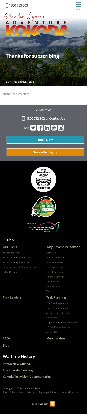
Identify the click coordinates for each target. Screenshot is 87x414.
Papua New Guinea (16, 364)
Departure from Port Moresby (61, 322)
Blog (26, 128)
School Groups (10, 272)
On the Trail (52, 317)
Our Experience (54, 267)
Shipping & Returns (48, 392)
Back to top (43, 110)
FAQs (6, 338)
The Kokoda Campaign (19, 370)
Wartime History (19, 356)
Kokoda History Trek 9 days (16, 262)
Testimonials (52, 281)
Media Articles (53, 286)
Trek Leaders (12, 297)
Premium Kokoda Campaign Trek (19, 267)
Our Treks (10, 247)
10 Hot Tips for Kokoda (58, 327)
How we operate (54, 262)
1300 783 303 (17, 5)
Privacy (30, 392)
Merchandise (55, 338)
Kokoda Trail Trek (11, 252)
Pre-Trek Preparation (57, 303)
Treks (8, 239)
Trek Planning (56, 297)
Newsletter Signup (45, 152)
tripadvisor (43, 179)
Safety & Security (55, 276)
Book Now (45, 140)
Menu (78, 6)
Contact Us (57, 118)
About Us (51, 252)
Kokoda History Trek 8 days (16, 257)
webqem (43, 403)
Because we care (55, 257)
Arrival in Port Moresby (58, 312)
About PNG (52, 332)
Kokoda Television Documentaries (27, 377)
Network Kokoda (70, 392)
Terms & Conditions (13, 392)
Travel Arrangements (57, 308)
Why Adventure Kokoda (63, 247)
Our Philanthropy (55, 272)
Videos (49, 291)
